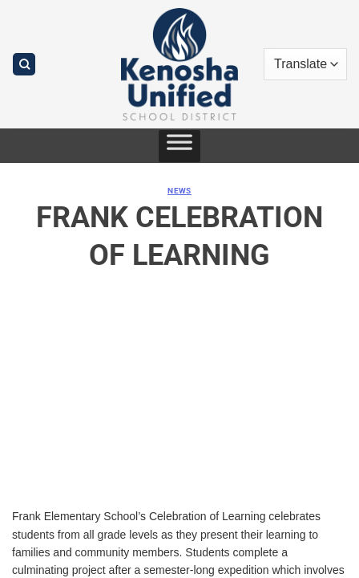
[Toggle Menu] (179, 146)
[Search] (24, 64)
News (179, 190)
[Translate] (305, 64)
